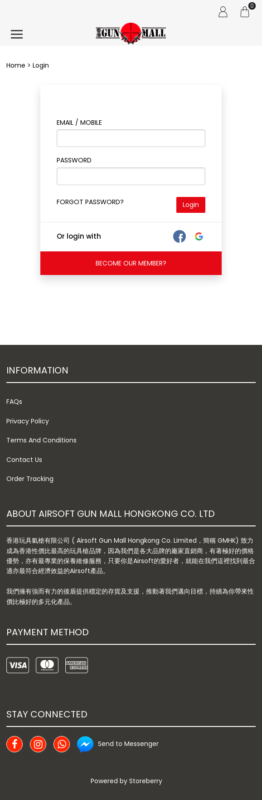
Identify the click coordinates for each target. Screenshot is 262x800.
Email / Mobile (79, 122)
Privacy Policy (27, 421)
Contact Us (24, 459)
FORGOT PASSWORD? (90, 201)
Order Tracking (29, 478)
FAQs (14, 401)
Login (191, 204)
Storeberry (145, 780)
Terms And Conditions (41, 440)
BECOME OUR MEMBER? (131, 263)
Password (74, 160)
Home (15, 65)
